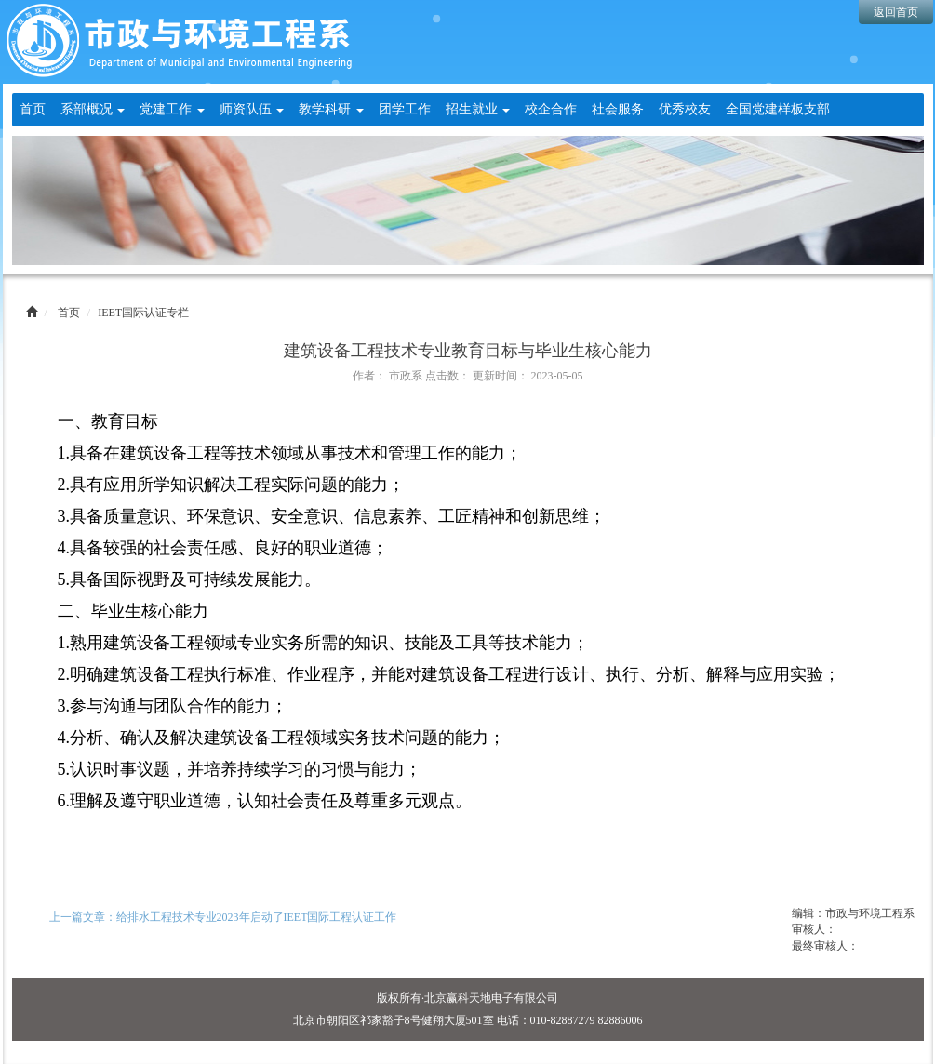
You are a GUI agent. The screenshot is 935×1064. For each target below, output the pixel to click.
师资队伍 (252, 109)
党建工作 (172, 109)
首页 (33, 109)
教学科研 (331, 109)
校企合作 (551, 109)
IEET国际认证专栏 (143, 312)
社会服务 (618, 109)
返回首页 (896, 12)
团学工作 (405, 109)
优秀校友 (685, 109)
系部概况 (93, 109)
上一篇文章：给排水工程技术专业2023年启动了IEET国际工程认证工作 (223, 917)
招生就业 (478, 109)
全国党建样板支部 (778, 109)
